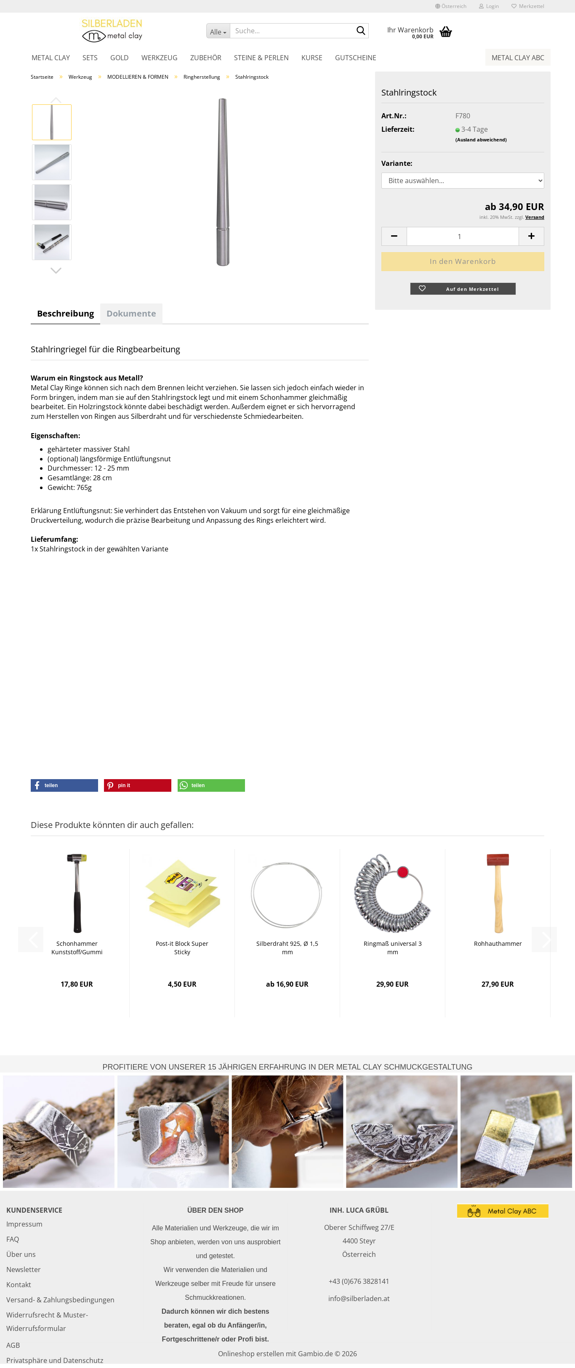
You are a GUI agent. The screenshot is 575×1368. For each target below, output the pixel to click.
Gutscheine (355, 57)
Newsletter (23, 1269)
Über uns (21, 1254)
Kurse (311, 57)
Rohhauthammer (498, 943)
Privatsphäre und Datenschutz (55, 1360)
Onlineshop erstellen (251, 1353)
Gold (119, 57)
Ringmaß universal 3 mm (393, 948)
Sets (90, 57)
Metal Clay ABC (518, 57)
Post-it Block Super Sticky (182, 948)
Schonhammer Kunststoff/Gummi (77, 948)
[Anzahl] (463, 236)
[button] (451, 6)
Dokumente (131, 313)
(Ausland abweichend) (481, 139)
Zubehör (205, 57)
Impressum (24, 1224)
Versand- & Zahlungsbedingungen (60, 1299)
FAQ (12, 1239)
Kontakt (18, 1284)
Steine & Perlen (261, 57)
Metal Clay (51, 57)
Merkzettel (527, 6)
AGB (13, 1345)
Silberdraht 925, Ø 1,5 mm (287, 948)
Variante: (397, 163)
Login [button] (489, 6)
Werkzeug (159, 57)
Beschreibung (65, 313)
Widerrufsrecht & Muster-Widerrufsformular (47, 1321)
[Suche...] (218, 30)
